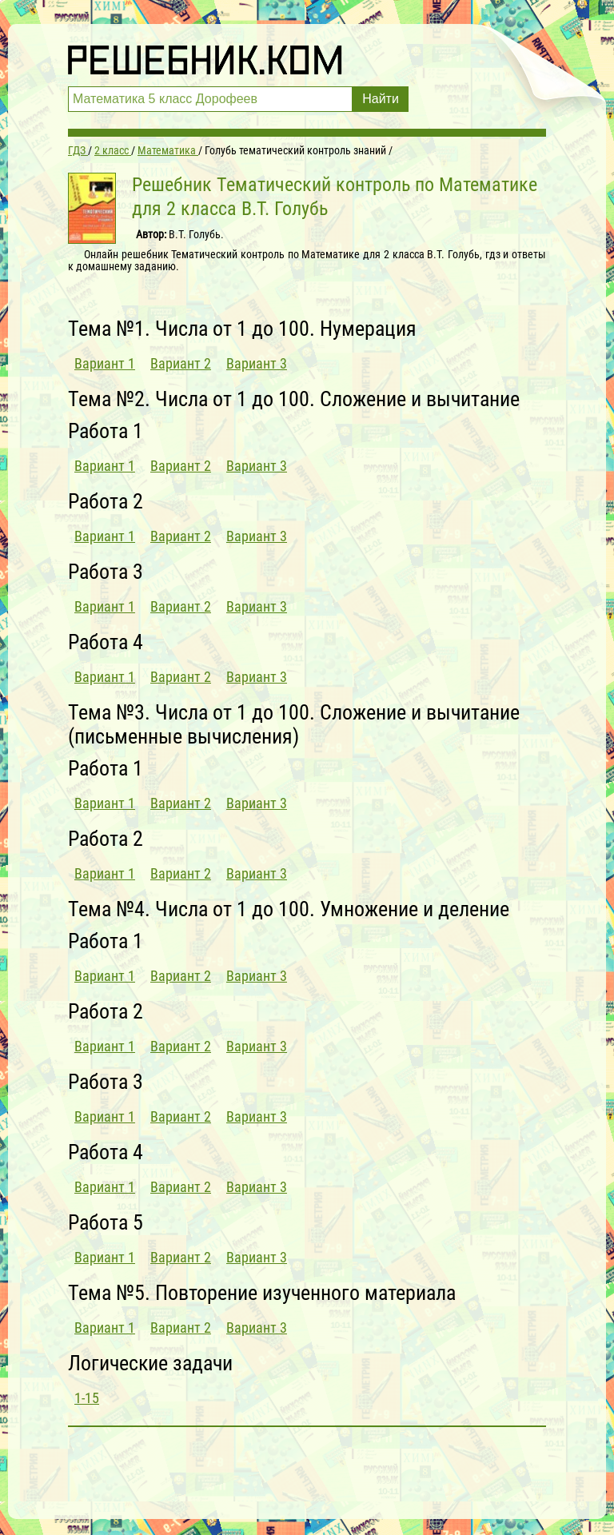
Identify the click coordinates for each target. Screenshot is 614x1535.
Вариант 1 (104, 363)
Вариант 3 (256, 363)
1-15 (86, 1397)
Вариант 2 (180, 363)
